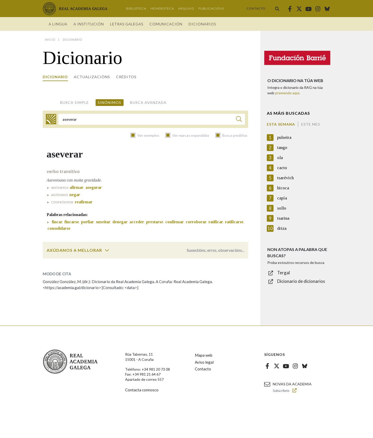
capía (282, 198)
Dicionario (55, 77)
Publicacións (211, 8)
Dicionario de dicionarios (301, 281)
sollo (281, 208)
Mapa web (203, 355)
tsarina (283, 218)
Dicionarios (202, 24)
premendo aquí (287, 93)
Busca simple (74, 102)
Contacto (256, 8)
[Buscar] (239, 120)
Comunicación (165, 24)
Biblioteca (136, 8)
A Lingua (58, 24)
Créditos (126, 77)
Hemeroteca (162, 8)
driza (281, 228)
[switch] (107, 250)
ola (280, 157)
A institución (89, 24)
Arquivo (186, 8)
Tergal (283, 272)
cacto (282, 167)
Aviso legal (204, 362)
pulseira (284, 137)
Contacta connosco (142, 389)
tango (282, 147)
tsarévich (285, 177)
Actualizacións (92, 77)
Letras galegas (126, 24)
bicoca (283, 187)
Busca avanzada (148, 102)
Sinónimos (109, 102)
